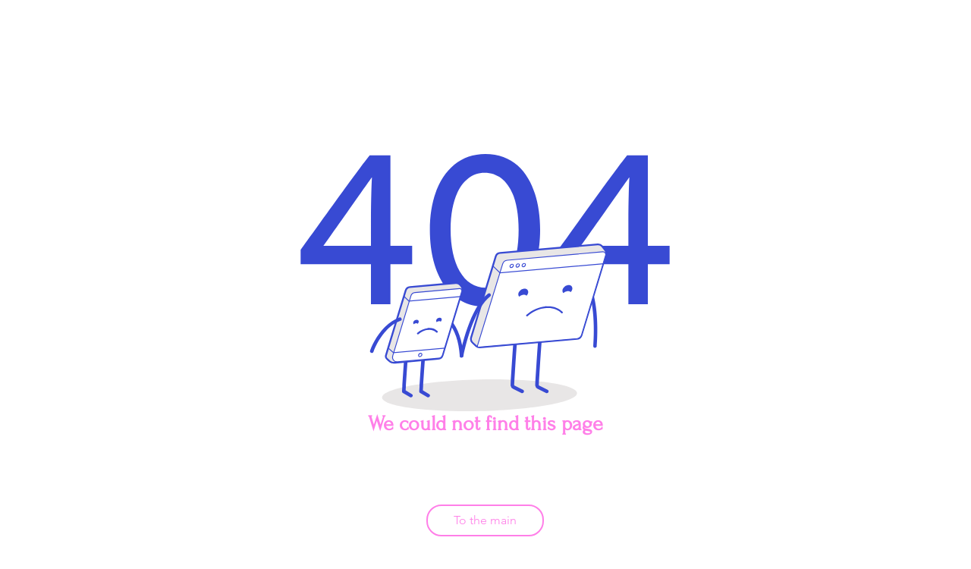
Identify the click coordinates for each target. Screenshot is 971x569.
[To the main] (485, 520)
